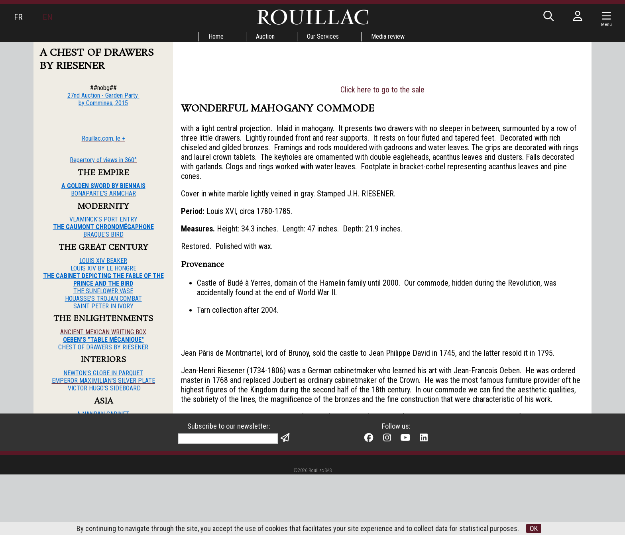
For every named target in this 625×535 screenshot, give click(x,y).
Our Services (323, 36)
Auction (265, 36)
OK (534, 528)
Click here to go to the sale (382, 89)
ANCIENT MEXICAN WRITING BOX (103, 332)
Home (216, 36)
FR (18, 17)
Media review (388, 36)
